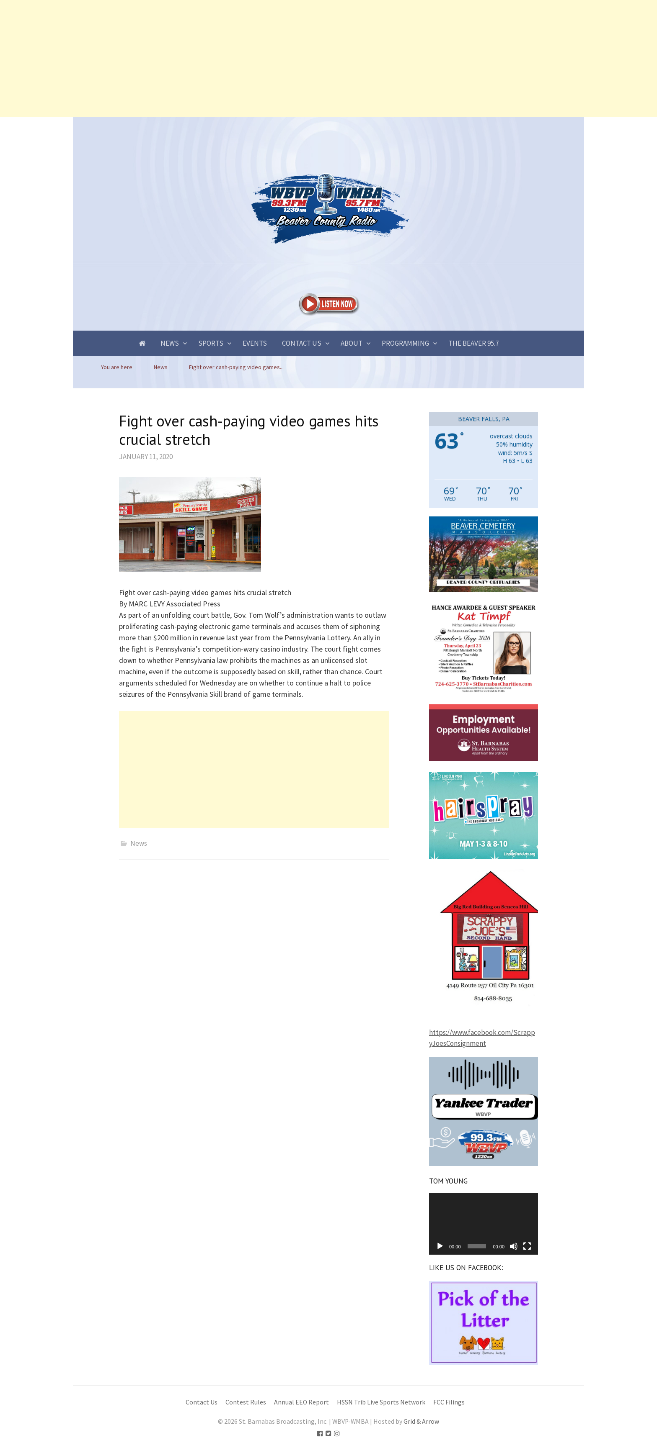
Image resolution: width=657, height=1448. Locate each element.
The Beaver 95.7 (473, 343)
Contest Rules (245, 1402)
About (351, 343)
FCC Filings (449, 1402)
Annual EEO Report (301, 1402)
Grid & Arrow (421, 1421)
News (169, 343)
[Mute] (514, 1246)
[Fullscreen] (527, 1246)
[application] (483, 1223)
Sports (210, 343)
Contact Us (301, 343)
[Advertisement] (251, 58)
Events (255, 343)
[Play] (440, 1246)
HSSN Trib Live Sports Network (381, 1402)
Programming (405, 343)
